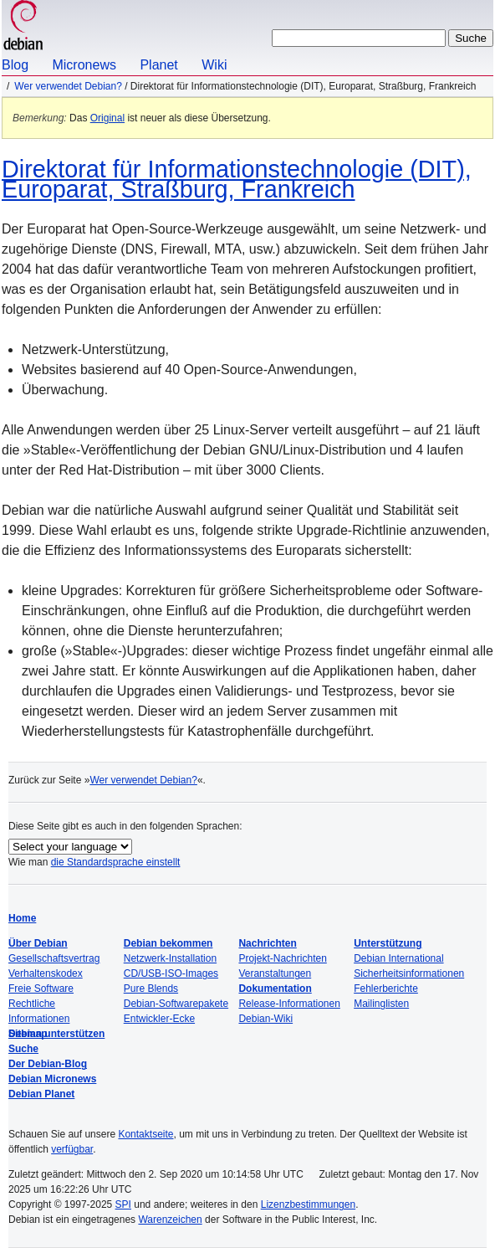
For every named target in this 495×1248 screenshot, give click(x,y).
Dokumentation (274, 988)
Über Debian (38, 943)
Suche (23, 1049)
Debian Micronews (52, 1079)
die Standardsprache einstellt (116, 862)
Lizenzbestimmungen (308, 1204)
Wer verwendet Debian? (68, 86)
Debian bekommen (168, 943)
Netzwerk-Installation (170, 958)
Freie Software (41, 988)
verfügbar (72, 1149)
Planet (158, 65)
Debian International (398, 958)
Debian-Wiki (265, 1019)
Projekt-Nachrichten (282, 958)
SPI (123, 1204)
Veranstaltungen (274, 973)
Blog (15, 65)
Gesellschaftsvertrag (54, 958)
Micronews (83, 65)
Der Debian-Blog (47, 1064)
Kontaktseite (145, 1134)
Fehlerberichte (386, 988)
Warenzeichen (170, 1219)
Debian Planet (41, 1094)
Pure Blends (151, 988)
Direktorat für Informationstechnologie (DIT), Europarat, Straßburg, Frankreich (237, 179)
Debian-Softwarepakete (176, 1003)
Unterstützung (387, 943)
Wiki (214, 65)
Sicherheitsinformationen (409, 973)
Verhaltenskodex (45, 973)
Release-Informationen (288, 1003)
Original (107, 118)
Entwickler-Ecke (159, 1019)
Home (22, 918)
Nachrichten (267, 943)
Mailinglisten (381, 1003)
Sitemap (28, 1034)
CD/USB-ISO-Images (171, 973)
